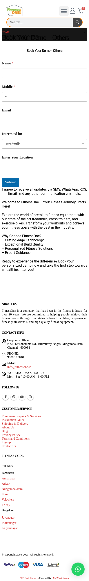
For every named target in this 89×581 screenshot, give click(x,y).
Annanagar (9, 478)
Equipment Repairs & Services (21, 416)
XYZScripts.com (61, 578)
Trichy (6, 504)
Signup (6, 442)
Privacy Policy (11, 435)
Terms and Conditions (16, 438)
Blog (5, 431)
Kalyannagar (10, 528)
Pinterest (14, 396)
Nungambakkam (12, 489)
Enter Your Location (17, 157)
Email (6, 110)
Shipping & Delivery (15, 423)
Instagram (30, 396)
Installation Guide (13, 420)
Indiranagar (9, 523)
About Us (8, 427)
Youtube (22, 396)
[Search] (77, 22)
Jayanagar (8, 517)
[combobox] (5, 97)
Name (7, 63)
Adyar (6, 483)
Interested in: (12, 134)
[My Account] (72, 11)
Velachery (8, 499)
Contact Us (9, 446)
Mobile (8, 87)
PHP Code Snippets (29, 578)
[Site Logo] (14, 10)
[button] (64, 11)
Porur (5, 494)
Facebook (5, 396)
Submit (10, 182)
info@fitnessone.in (19, 367)
